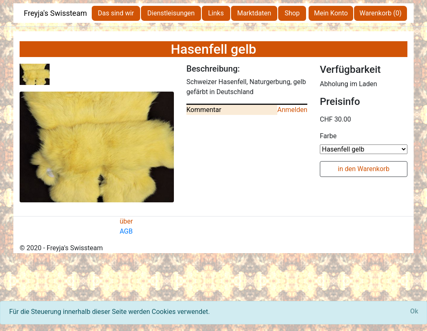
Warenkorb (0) (380, 13)
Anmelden (292, 110)
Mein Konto (331, 13)
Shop (291, 13)
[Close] (414, 311)
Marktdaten (254, 13)
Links (216, 13)
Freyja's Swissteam (55, 13)
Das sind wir (116, 13)
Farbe (328, 136)
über (126, 221)
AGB (126, 231)
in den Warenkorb (363, 169)
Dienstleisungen (171, 13)
